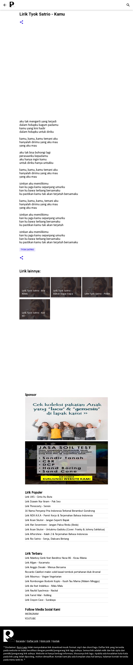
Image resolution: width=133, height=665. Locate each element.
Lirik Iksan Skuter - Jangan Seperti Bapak (47, 520)
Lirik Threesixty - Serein (38, 506)
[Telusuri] (128, 5)
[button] (21, 22)
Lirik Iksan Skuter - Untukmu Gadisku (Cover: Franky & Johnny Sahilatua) (65, 529)
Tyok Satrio (27, 249)
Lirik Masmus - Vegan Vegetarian (43, 576)
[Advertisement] (66, 355)
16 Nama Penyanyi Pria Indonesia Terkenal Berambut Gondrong (60, 511)
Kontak (56, 641)
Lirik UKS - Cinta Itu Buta (38, 497)
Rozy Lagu (22, 647)
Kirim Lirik (45, 641)
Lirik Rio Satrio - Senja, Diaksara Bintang (47, 539)
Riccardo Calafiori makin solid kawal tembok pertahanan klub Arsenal (62, 572)
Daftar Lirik (32, 641)
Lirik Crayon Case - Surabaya (40, 600)
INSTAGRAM (31, 614)
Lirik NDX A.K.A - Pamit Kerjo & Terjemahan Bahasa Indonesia (59, 515)
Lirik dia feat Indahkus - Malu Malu (44, 586)
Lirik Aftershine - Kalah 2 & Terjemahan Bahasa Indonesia (56, 534)
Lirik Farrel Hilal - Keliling (38, 595)
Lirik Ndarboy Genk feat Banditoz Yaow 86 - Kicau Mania (56, 558)
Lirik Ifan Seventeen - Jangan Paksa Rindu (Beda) (51, 525)
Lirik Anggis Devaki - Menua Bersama (45, 567)
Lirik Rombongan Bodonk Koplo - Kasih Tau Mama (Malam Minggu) (62, 581)
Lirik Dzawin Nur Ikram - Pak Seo (43, 501)
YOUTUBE (30, 618)
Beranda (20, 641)
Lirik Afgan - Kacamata (37, 562)
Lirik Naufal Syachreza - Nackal (41, 590)
